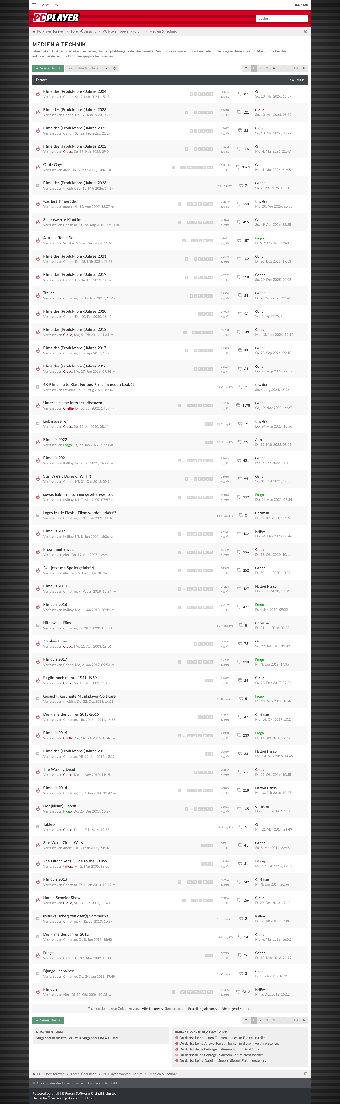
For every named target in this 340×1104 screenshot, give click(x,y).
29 (210, 460)
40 (210, 204)
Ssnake (68, 243)
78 (205, 405)
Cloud (259, 110)
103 (196, 167)
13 (189, 570)
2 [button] (260, 68)
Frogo (259, 238)
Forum (45, 5)
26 (200, 222)
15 (200, 570)
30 (210, 607)
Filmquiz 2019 (55, 586)
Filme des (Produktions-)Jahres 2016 (74, 366)
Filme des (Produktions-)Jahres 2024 (74, 92)
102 (190, 167)
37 (194, 204)
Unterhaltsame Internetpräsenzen (72, 403)
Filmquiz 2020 (55, 531)
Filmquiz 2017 (55, 660)
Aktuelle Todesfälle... (60, 238)
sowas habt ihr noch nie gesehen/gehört (78, 495)
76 (194, 405)
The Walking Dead (59, 770)
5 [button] (280, 68)
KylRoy (68, 463)
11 (210, 240)
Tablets (49, 825)
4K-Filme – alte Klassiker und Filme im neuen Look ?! (88, 385)
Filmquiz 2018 (55, 605)
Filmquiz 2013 (55, 879)
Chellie (68, 408)
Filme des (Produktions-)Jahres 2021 (74, 257)
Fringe (48, 953)
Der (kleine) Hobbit (59, 806)
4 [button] (274, 68)
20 (194, 497)
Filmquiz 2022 (55, 440)
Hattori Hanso (266, 586)
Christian (70, 225)
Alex (66, 170)
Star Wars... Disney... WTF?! (67, 476)
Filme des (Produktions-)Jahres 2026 (74, 183)
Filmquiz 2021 (55, 458)
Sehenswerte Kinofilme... (64, 220)
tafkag (68, 866)
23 (210, 497)
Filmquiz (50, 990)
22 (205, 497)
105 (210, 167)
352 (190, 992)
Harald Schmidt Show (61, 898)
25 (194, 222)
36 (189, 204)
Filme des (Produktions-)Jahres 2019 (74, 275)
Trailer (48, 293)
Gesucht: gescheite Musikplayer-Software (79, 696)
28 (210, 222)
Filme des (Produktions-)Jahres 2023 (74, 110)
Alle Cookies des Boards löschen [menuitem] (58, 1083)
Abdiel (68, 848)
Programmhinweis (58, 550)
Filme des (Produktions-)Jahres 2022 (74, 146)
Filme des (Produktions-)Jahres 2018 (74, 330)
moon (67, 206)
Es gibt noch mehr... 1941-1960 (70, 678)
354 (203, 992)
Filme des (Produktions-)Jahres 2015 (74, 751)
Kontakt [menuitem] (111, 1083)
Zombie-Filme (55, 641)
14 (194, 570)
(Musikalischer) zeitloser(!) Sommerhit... (77, 916)
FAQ (56, 5)
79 (210, 405)
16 (205, 570)
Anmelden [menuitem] (301, 5)
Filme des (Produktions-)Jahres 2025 (74, 128)
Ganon (68, 97)
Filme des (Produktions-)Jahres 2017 (74, 348)
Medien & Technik (59, 45)
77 (200, 405)
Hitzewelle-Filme (57, 623)
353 (196, 992)
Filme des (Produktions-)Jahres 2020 (74, 312)
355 (210, 992)
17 (210, 570)
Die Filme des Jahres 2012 (66, 935)
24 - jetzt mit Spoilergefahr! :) (68, 568)
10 (205, 240)
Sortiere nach (191, 1009)
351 (183, 992)
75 (189, 405)
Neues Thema (48, 68)
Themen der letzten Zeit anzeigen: (126, 1009)
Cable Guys (53, 165)
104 (203, 167)
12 (189, 735)
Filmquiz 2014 (55, 788)
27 (205, 222)
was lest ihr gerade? (60, 201)
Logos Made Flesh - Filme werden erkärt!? (79, 513)
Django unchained (58, 971)
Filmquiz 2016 (55, 733)
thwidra (69, 188)
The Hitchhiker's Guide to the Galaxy (75, 861)
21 (200, 497)
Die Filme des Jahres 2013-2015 (71, 715)
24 (189, 222)
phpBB (56, 1093)
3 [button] (267, 68)
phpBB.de (85, 1098)
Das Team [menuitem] (95, 1083)
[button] (246, 68)
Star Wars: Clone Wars (63, 843)
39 (205, 204)
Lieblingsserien (56, 421)
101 (183, 167)
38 (200, 204)
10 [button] (296, 68)
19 (189, 497)
